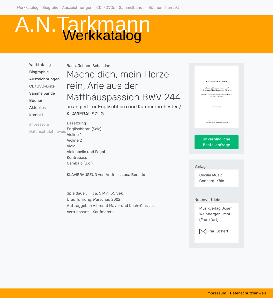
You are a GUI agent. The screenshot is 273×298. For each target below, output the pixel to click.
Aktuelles (37, 107)
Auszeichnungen (77, 7)
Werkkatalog (28, 7)
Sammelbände (132, 7)
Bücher (154, 7)
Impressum (39, 124)
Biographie (39, 72)
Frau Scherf (213, 231)
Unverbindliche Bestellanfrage (216, 142)
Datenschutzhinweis (42, 131)
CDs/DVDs (105, 7)
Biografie (50, 7)
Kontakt (172, 7)
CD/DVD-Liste (42, 86)
